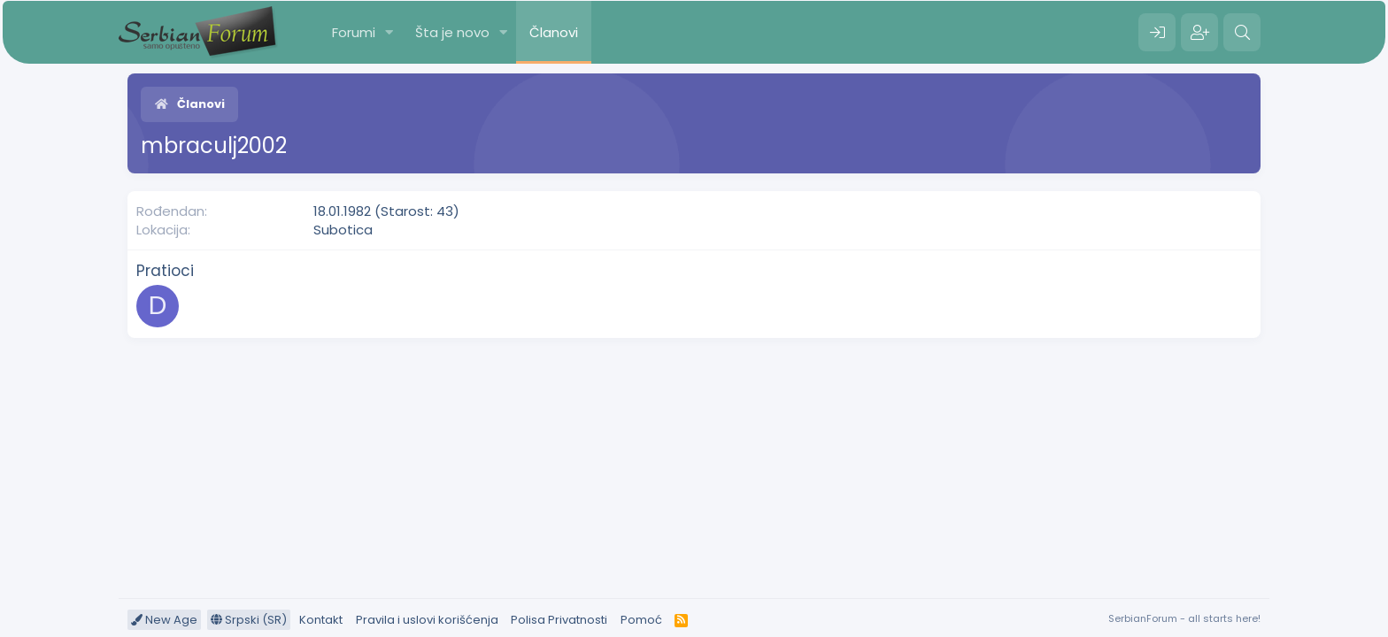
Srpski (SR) (249, 619)
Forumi (353, 32)
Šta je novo (452, 32)
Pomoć (641, 619)
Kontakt (321, 619)
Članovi (553, 32)
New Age (164, 619)
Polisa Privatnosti (559, 619)
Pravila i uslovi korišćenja (427, 619)
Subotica (343, 229)
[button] (389, 32)
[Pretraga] (1242, 32)
